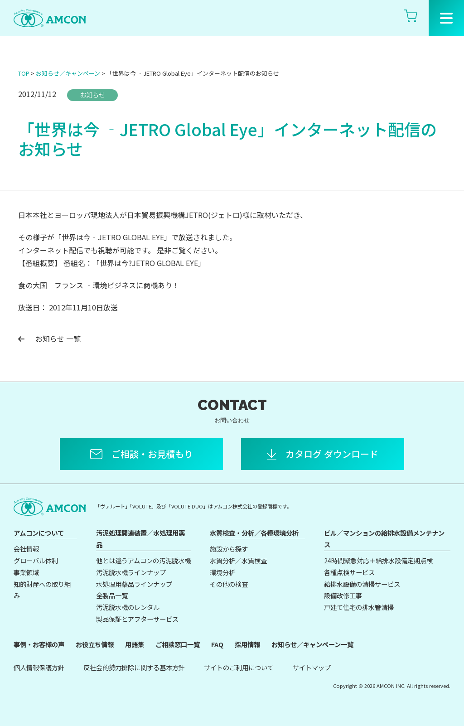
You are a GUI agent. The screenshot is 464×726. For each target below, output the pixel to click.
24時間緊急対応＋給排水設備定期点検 (378, 560)
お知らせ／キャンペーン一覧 (312, 644)
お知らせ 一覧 (49, 338)
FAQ (217, 644)
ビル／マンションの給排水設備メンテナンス (384, 538)
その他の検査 (229, 584)
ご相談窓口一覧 (177, 644)
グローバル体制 (36, 560)
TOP (23, 73)
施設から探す (229, 548)
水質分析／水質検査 (238, 560)
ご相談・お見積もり (152, 453)
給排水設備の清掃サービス (362, 584)
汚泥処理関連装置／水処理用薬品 (140, 538)
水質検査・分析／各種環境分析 (254, 532)
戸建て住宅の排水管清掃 (359, 607)
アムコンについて (39, 532)
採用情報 (247, 644)
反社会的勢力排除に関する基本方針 (134, 667)
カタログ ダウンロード (331, 453)
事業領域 (26, 572)
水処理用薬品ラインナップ (134, 584)
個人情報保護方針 (39, 667)
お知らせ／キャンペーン (68, 73)
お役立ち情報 (95, 644)
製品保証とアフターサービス (137, 619)
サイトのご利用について (239, 667)
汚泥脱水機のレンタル (128, 607)
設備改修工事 (343, 595)
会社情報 (26, 548)
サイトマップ (312, 667)
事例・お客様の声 (39, 644)
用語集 (134, 644)
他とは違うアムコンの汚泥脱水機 (143, 560)
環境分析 (222, 572)
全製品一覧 (112, 595)
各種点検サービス (349, 572)
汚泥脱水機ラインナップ (131, 572)
